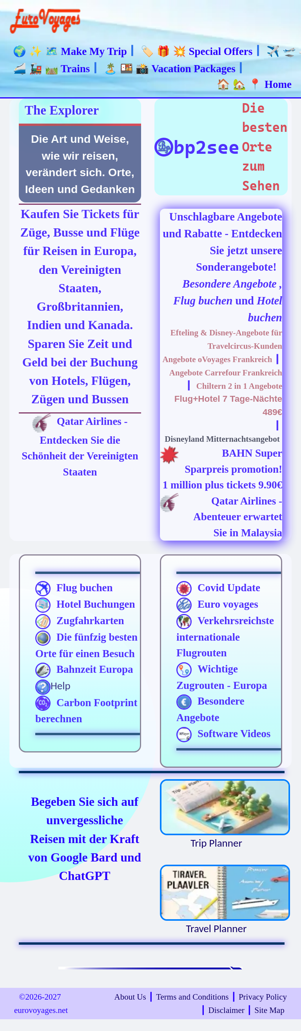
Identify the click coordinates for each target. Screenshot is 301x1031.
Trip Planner (216, 814)
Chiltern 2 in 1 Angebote (239, 386)
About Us (130, 997)
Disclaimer (227, 1010)
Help (53, 686)
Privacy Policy (263, 997)
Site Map (269, 1010)
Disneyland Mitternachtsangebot (222, 439)
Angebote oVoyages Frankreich (217, 359)
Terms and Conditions (192, 997)
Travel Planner (216, 900)
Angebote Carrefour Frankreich (225, 372)
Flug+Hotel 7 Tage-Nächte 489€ (228, 405)
